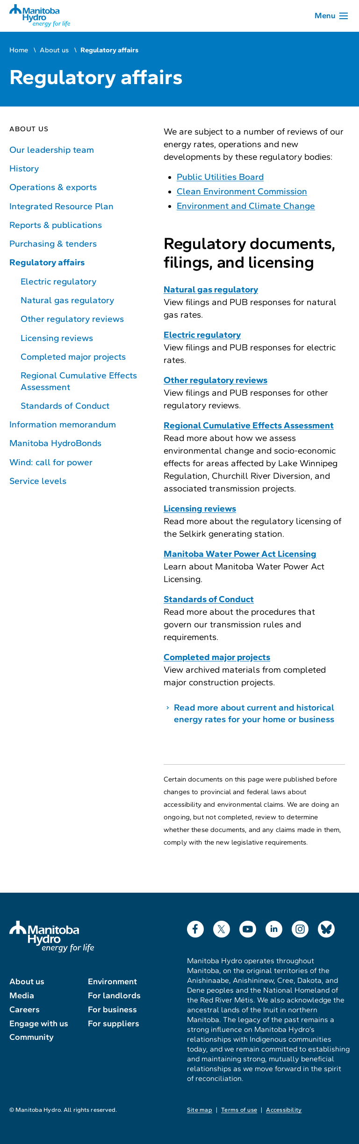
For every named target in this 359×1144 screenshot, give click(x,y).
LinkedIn (274, 927)
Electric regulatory (58, 281)
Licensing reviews (57, 338)
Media (21, 995)
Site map (199, 1110)
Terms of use (239, 1110)
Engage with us (38, 1023)
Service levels (37, 481)
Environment (112, 981)
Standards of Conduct (65, 406)
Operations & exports (53, 187)
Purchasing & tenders (53, 244)
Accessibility (284, 1110)
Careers (24, 1009)
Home (18, 50)
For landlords (114, 995)
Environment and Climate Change (246, 206)
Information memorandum (62, 424)
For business (112, 1009)
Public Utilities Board (220, 177)
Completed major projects (73, 357)
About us (54, 50)
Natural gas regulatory (67, 300)
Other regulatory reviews (72, 319)
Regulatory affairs (47, 262)
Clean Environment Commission (242, 191)
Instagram (300, 927)
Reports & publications (55, 225)
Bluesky (326, 927)
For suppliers (113, 1023)
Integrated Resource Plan (61, 206)
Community (31, 1037)
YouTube (247, 927)
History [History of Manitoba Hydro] (24, 168)
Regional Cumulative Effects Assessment (79, 380)
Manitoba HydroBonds (55, 443)
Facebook (195, 927)
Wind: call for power (51, 462)
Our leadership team (51, 150)
